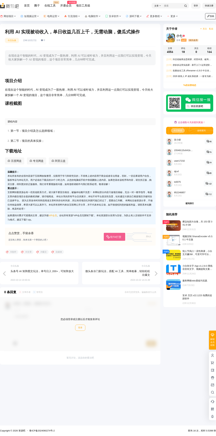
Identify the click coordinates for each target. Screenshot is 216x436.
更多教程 (154, 16)
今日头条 (12, 40)
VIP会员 (53, 271)
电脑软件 (93, 16)
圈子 (37, 5)
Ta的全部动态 (189, 85)
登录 (196, 5)
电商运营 (52, 16)
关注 (203, 29)
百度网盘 (16, 216)
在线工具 (50, 4)
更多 (172, 16)
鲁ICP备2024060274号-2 (42, 430)
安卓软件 (113, 16)
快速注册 (209, 5)
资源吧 (21, 430)
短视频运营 (30, 16)
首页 (27, 5)
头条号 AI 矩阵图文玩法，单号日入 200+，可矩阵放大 (42, 326)
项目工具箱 (83, 5)
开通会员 (65, 4)
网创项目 (8, 16)
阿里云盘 (60, 216)
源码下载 (134, 16)
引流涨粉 (72, 16)
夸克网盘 (38, 216)
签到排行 (189, 203)
